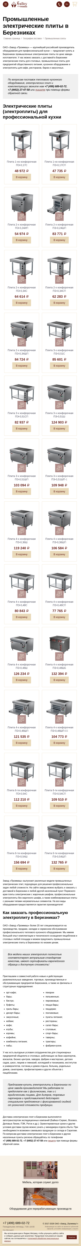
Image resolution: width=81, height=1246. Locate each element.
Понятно (71, 1237)
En (67, 4)
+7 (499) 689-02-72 (59, 4)
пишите (40, 89)
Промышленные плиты (55, 38)
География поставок (32, 38)
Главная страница (12, 38)
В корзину (21, 177)
